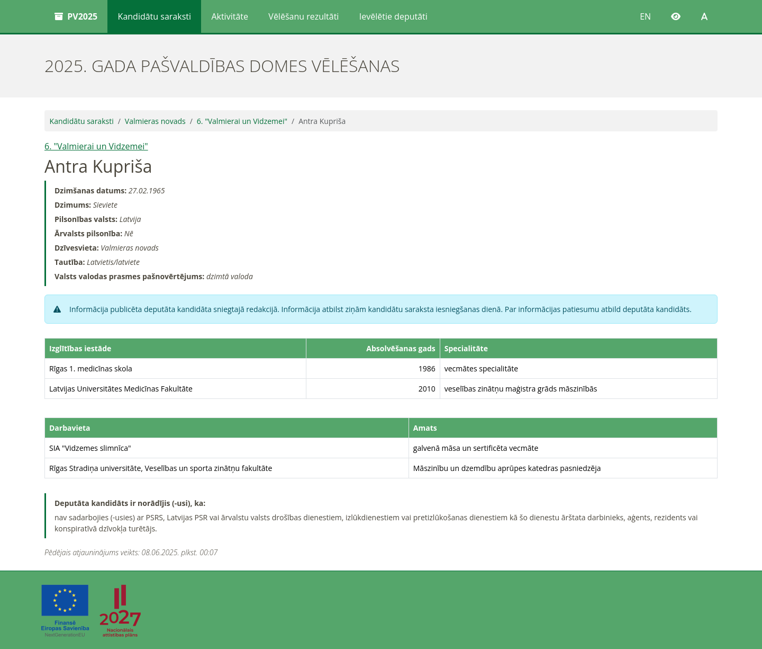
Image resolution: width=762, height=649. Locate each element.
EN (645, 16)
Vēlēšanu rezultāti (303, 16)
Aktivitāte (229, 16)
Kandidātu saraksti (154, 16)
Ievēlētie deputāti (393, 16)
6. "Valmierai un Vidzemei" (242, 121)
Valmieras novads (155, 121)
